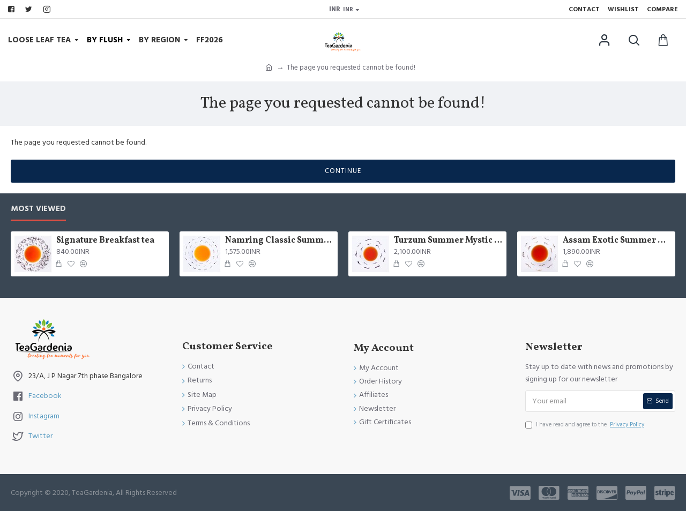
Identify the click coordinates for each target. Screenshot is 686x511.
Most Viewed (38, 209)
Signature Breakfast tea (105, 240)
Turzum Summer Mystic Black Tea (448, 240)
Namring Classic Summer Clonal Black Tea (279, 240)
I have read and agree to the (585, 425)
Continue (343, 171)
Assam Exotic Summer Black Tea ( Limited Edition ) (617, 240)
